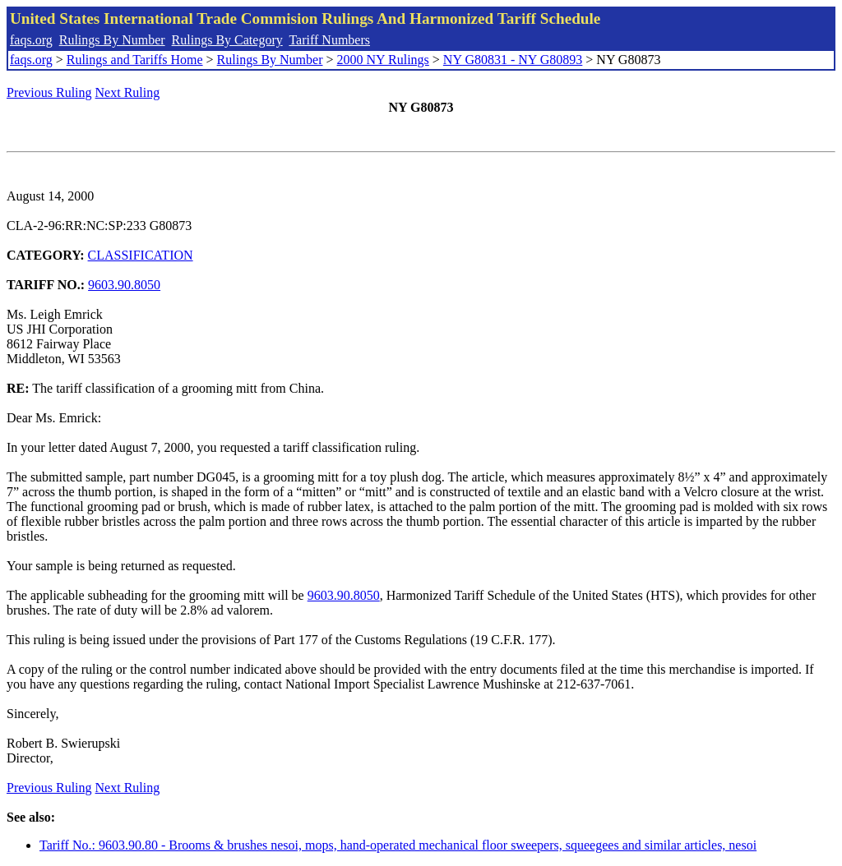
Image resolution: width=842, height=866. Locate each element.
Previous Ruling (49, 92)
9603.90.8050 (124, 285)
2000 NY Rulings (383, 60)
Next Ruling (127, 92)
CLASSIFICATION (140, 255)
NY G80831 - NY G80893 (512, 60)
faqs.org (31, 40)
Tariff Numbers (329, 40)
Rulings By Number (112, 40)
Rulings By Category (227, 40)
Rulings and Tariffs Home (135, 60)
